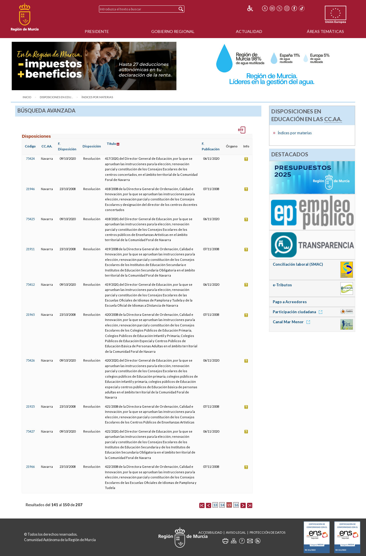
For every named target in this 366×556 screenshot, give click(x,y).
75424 (30, 158)
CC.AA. (46, 146)
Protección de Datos (267, 532)
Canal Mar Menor (292, 322)
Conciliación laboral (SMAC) (298, 264)
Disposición (92, 146)
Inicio (27, 97)
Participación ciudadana (298, 311)
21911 (30, 249)
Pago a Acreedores (290, 301)
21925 (30, 406)
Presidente (97, 31)
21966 (30, 466)
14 (222, 505)
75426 (30, 360)
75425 (30, 219)
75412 (30, 284)
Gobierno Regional (172, 31)
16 (236, 505)
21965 (30, 314)
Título (111, 143)
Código (30, 146)
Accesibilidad (210, 532)
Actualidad (249, 31)
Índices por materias (97, 97)
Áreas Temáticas (325, 31)
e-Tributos (282, 285)
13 (215, 505)
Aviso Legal (236, 532)
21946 (30, 189)
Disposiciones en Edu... (56, 97)
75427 (30, 431)
